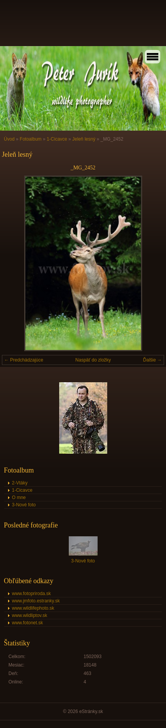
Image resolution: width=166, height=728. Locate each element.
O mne (19, 497)
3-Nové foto (24, 504)
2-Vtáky (20, 483)
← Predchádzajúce (23, 360)
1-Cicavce (56, 139)
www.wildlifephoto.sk (33, 608)
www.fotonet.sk (27, 622)
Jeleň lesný (83, 139)
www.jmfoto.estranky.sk (36, 601)
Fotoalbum (31, 139)
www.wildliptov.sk (29, 615)
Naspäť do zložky (93, 360)
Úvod (9, 139)
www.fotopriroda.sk (31, 593)
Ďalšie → (152, 360)
